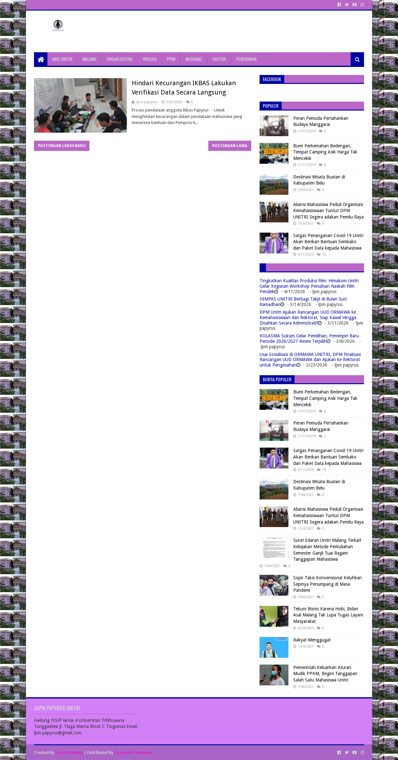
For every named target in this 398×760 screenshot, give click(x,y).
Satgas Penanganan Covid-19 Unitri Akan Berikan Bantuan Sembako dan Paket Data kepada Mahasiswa (328, 242)
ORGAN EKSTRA (120, 58)
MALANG (89, 58)
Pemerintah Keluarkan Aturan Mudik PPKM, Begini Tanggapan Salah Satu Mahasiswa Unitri (325, 673)
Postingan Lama (229, 146)
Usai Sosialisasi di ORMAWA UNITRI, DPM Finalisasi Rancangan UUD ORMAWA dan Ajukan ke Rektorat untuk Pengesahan (310, 360)
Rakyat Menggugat (312, 639)
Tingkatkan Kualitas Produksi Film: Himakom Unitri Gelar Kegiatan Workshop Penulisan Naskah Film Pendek (309, 286)
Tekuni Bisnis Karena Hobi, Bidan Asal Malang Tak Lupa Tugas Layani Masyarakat (328, 615)
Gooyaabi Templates (133, 752)
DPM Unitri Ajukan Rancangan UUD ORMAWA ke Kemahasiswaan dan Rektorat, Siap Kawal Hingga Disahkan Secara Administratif (308, 318)
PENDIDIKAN (246, 58)
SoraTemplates (69, 752)
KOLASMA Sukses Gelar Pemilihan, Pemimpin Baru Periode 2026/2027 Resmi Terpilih (309, 338)
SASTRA (219, 58)
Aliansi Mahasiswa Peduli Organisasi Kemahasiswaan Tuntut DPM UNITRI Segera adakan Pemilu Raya (328, 210)
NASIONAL (194, 58)
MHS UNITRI (62, 58)
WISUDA (150, 58)
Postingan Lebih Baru (62, 146)
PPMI (171, 58)
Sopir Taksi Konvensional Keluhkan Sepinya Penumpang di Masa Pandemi (327, 584)
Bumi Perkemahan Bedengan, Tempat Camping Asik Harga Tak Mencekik (325, 152)
